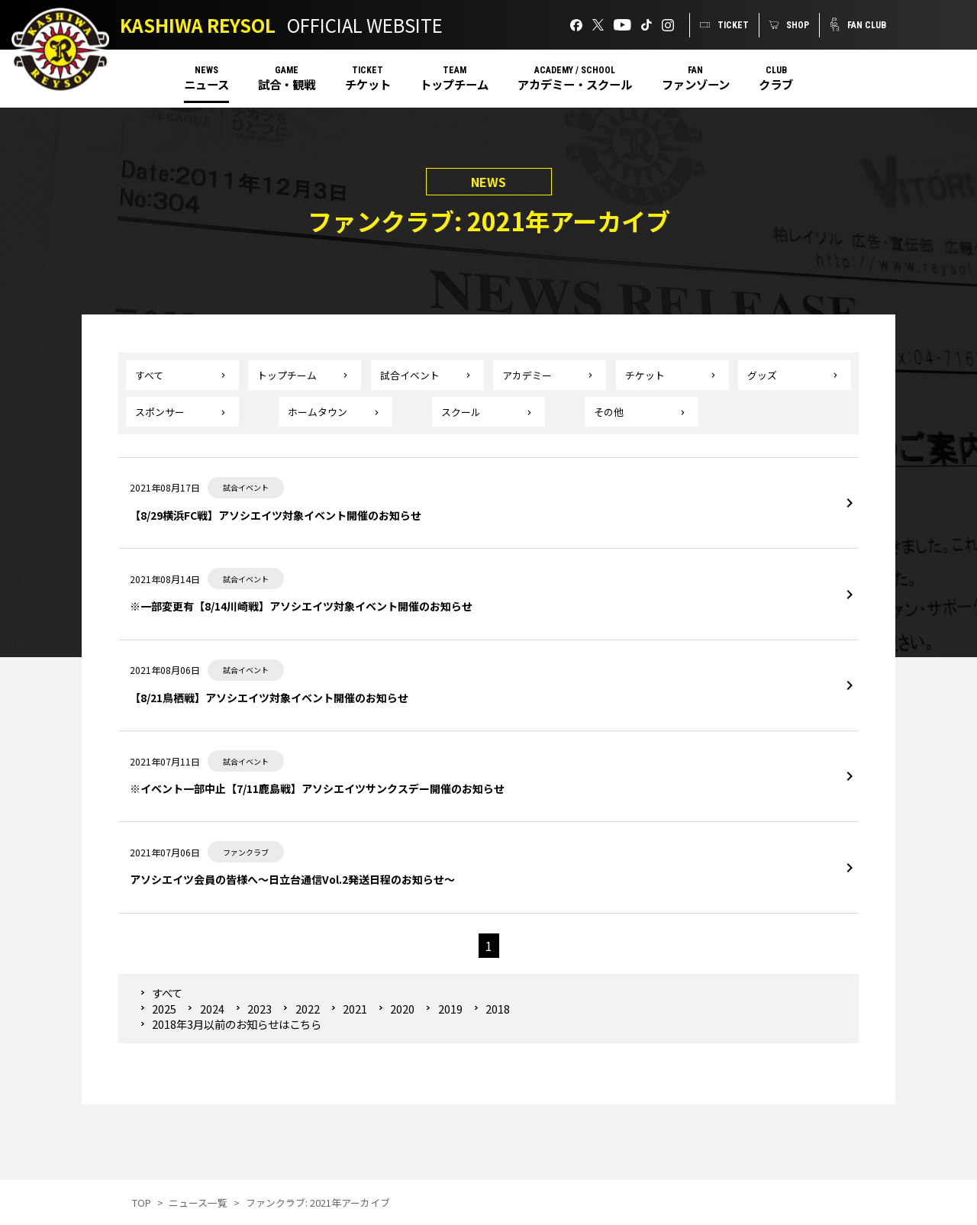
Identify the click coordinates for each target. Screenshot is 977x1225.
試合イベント (410, 375)
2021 (355, 1009)
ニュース (206, 84)
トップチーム (454, 84)
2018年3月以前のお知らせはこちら (236, 1024)
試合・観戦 (286, 84)
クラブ (776, 84)
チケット (368, 84)
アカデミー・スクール (575, 84)
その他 (609, 412)
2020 (402, 1009)
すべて (149, 375)
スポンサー (160, 412)
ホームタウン (317, 412)
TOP (141, 1202)
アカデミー (527, 375)
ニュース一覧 (198, 1202)
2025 (164, 1009)
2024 (212, 1009)
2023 (259, 1009)
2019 (450, 1009)
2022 (307, 1009)
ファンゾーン (696, 84)
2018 (497, 1009)
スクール (461, 412)
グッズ (762, 375)
